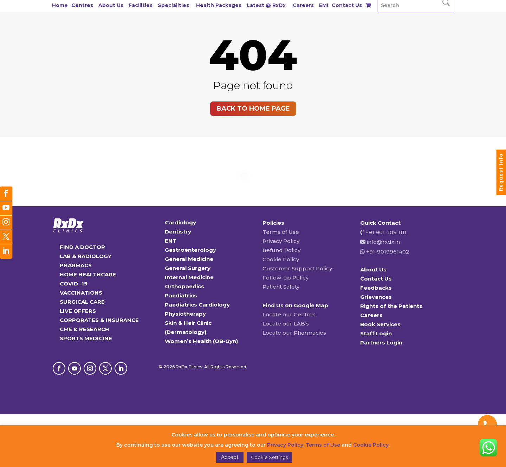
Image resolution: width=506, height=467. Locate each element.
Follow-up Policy (285, 277)
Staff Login (376, 333)
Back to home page (253, 108)
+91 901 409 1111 (385, 232)
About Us (110, 5)
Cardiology (180, 222)
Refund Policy (281, 250)
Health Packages (218, 5)
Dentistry (178, 231)
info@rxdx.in (383, 241)
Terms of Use (280, 232)
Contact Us (347, 5)
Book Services (380, 324)
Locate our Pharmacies (294, 332)
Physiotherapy (185, 313)
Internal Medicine (189, 277)
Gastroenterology (190, 249)
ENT (170, 240)
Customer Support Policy (297, 268)
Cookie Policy (280, 259)
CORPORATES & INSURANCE (99, 320)
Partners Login (381, 342)
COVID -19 (73, 283)
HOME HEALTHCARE (88, 274)
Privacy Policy (280, 241)
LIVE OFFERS (78, 311)
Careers (303, 5)
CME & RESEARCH (84, 329)
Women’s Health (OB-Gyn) (201, 341)
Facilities (141, 5)
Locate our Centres (289, 314)
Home (60, 5)
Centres (82, 5)
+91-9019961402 (387, 251)
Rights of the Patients (391, 306)
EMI (323, 5)
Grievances (376, 297)
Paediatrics (181, 295)
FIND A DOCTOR (82, 247)
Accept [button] (230, 457)
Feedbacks (376, 287)
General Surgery (187, 268)
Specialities (173, 5)
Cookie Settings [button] (269, 457)
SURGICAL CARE (82, 301)
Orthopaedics (184, 286)
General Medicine (189, 259)
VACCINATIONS (81, 292)
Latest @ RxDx (266, 5)
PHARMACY (76, 265)
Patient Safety (280, 286)
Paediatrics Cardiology (197, 304)
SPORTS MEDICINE (86, 338)
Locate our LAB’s (285, 323)
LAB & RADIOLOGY (85, 256)
